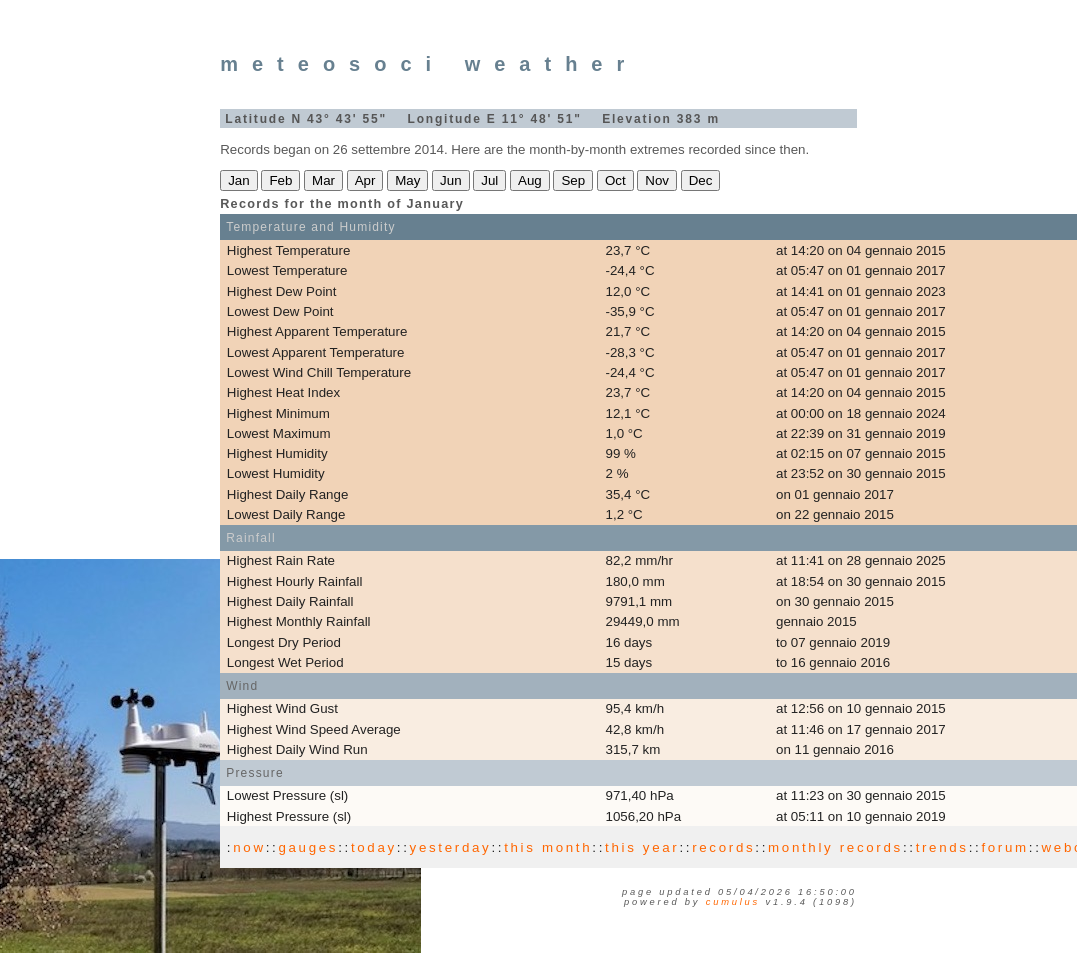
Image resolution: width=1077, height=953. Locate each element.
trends (942, 847)
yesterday (451, 847)
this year (642, 847)
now (249, 847)
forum (1004, 847)
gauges (308, 847)
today (374, 847)
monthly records (835, 847)
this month (548, 847)
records (723, 847)
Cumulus (733, 902)
